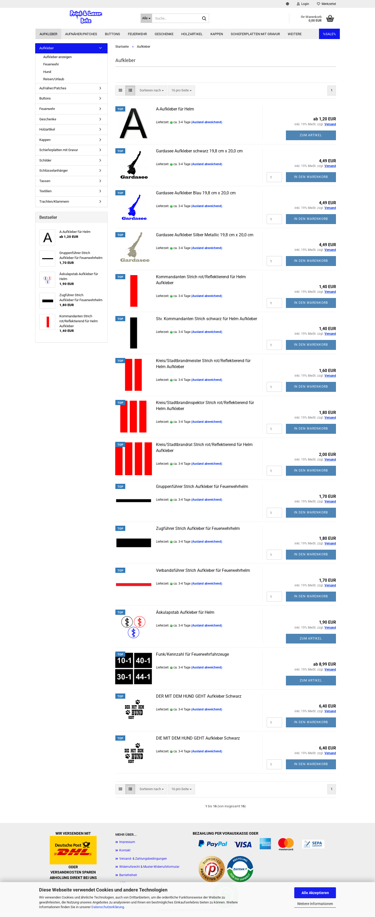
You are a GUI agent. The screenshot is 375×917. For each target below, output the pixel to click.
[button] (287, 4)
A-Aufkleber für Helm (175, 109)
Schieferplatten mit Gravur (255, 34)
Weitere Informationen (315, 904)
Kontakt (124, 850)
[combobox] (151, 90)
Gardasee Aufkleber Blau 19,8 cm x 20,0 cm (196, 192)
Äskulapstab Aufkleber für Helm (185, 612)
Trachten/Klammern (54, 201)
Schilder (45, 160)
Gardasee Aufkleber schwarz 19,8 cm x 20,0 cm (199, 150)
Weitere (295, 34)
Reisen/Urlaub (53, 79)
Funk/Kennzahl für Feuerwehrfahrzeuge (192, 654)
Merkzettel (326, 4)
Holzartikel (192, 34)
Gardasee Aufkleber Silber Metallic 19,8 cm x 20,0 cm (204, 234)
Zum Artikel (311, 135)
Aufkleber (48, 34)
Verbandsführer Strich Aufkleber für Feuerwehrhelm (203, 570)
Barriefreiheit (128, 875)
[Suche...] (146, 18)
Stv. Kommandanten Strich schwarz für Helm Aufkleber (206, 318)
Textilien (45, 191)
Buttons (112, 34)
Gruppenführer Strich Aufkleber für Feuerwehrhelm (202, 486)
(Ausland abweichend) (206, 122)
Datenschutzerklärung (107, 907)
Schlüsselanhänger (53, 170)
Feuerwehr (137, 34)
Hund (47, 72)
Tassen (44, 181)
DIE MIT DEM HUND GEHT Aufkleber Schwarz (198, 738)
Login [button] (303, 4)
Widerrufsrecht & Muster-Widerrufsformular (149, 867)
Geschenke (164, 34)
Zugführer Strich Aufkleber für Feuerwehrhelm (198, 528)
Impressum (127, 842)
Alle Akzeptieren (315, 893)
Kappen (216, 34)
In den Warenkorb (311, 177)
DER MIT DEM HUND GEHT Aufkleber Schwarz (198, 696)
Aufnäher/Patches (81, 34)
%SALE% (329, 34)
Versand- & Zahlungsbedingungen (143, 858)
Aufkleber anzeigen (57, 57)
